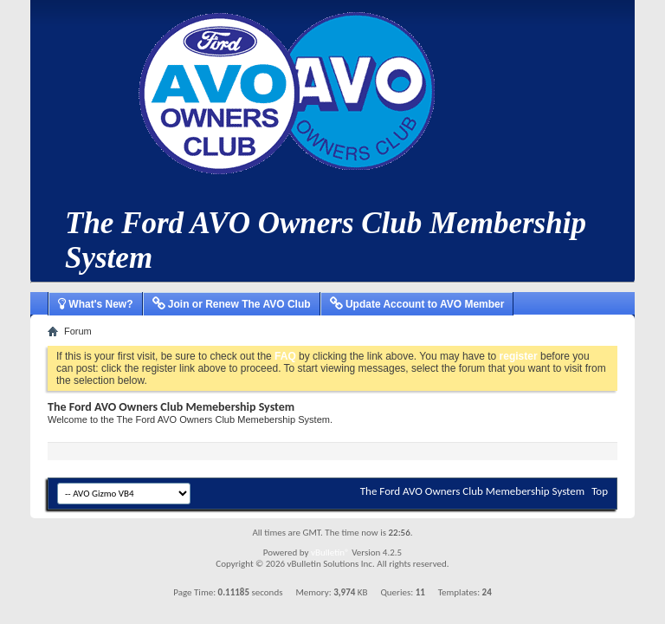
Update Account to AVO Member (417, 304)
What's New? (95, 304)
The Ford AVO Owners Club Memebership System (472, 490)
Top (599, 490)
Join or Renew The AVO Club (231, 304)
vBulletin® (330, 552)
